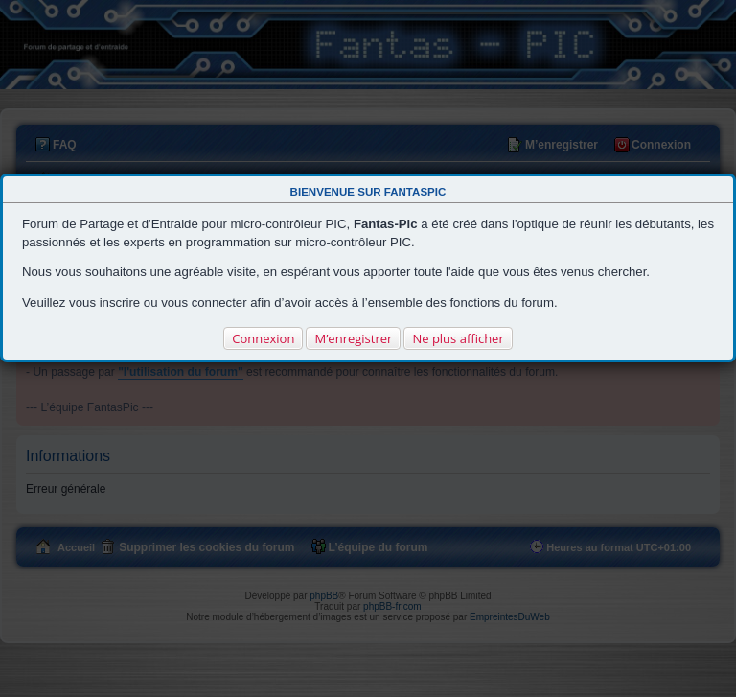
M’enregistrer (353, 338)
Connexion (263, 338)
